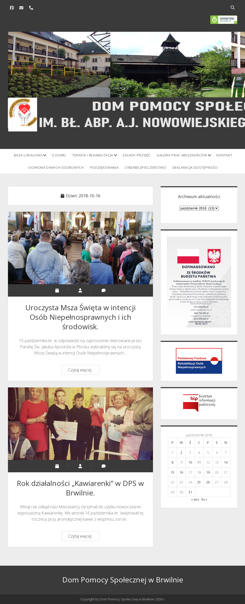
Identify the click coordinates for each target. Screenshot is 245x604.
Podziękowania (104, 167)
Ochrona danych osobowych (56, 167)
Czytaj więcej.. (83, 371)
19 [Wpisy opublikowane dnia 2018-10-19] (208, 472)
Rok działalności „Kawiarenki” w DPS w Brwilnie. (80, 423)
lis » (204, 499)
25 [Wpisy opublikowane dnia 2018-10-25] (199, 482)
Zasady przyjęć (136, 155)
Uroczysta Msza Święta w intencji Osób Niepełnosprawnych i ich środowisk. (80, 248)
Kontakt (224, 155)
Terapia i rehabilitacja (92, 155)
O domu (59, 155)
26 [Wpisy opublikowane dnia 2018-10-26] (208, 482)
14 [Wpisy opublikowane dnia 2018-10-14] (226, 462)
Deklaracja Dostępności (195, 167)
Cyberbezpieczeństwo (145, 167)
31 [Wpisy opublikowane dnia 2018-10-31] (190, 492)
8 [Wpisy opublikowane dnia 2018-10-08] (172, 462)
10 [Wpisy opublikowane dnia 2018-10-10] (190, 462)
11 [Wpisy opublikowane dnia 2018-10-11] (199, 462)
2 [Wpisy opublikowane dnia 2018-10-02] (181, 452)
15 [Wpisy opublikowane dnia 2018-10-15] (172, 472)
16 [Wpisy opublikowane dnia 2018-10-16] (181, 472)
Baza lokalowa (28, 155)
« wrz (195, 499)
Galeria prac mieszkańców (182, 155)
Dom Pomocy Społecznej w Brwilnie (122, 579)
